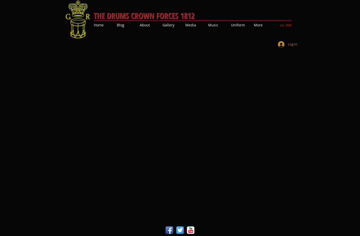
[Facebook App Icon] (169, 230)
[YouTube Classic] (190, 230)
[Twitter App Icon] (180, 230)
